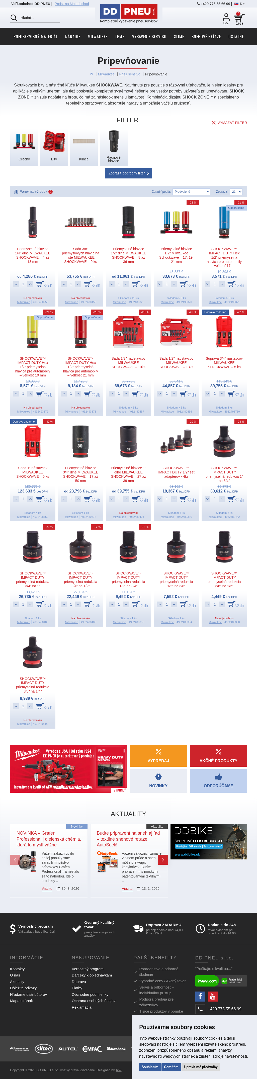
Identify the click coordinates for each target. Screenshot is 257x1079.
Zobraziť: (222, 191)
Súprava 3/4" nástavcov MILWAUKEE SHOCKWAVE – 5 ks (224, 362)
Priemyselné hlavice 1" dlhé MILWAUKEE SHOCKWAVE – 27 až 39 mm (128, 474)
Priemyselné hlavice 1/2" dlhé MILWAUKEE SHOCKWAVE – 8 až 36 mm (128, 255)
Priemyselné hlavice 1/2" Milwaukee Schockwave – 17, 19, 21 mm (176, 255)
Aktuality (157, 826)
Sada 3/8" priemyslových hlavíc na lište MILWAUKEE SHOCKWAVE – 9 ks (80, 255)
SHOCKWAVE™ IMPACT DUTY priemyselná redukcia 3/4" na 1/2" (80, 579)
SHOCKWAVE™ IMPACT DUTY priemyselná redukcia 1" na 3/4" (224, 474)
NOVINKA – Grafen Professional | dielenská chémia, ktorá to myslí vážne (49, 839)
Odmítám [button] (171, 1067)
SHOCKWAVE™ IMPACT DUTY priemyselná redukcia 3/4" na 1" (32, 579)
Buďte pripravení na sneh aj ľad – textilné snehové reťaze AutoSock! (128, 839)
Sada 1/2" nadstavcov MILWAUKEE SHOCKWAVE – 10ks (129, 362)
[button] (15, 860)
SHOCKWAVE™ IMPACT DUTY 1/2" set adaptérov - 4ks (176, 472)
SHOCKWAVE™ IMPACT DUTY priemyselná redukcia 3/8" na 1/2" (224, 579)
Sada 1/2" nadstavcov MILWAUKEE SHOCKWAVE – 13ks (176, 362)
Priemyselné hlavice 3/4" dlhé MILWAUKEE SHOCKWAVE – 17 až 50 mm (80, 474)
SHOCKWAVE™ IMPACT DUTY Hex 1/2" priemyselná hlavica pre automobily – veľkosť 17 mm (224, 257)
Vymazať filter (232, 121)
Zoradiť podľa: (161, 191)
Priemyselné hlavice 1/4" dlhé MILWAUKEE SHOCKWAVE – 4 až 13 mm (32, 255)
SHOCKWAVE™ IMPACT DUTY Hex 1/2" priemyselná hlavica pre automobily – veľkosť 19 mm (32, 366)
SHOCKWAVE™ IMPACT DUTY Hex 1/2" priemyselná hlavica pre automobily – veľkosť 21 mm (80, 366)
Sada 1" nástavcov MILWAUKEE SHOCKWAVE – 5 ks (32, 472)
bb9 (119, 1070)
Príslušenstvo (129, 74)
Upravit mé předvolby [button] (200, 1067)
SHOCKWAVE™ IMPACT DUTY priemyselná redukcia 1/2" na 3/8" (176, 579)
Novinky (76, 826)
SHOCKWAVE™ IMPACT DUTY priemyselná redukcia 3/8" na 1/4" (32, 685)
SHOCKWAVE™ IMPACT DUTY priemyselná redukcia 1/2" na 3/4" (128, 579)
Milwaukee (106, 74)
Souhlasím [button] (150, 1067)
